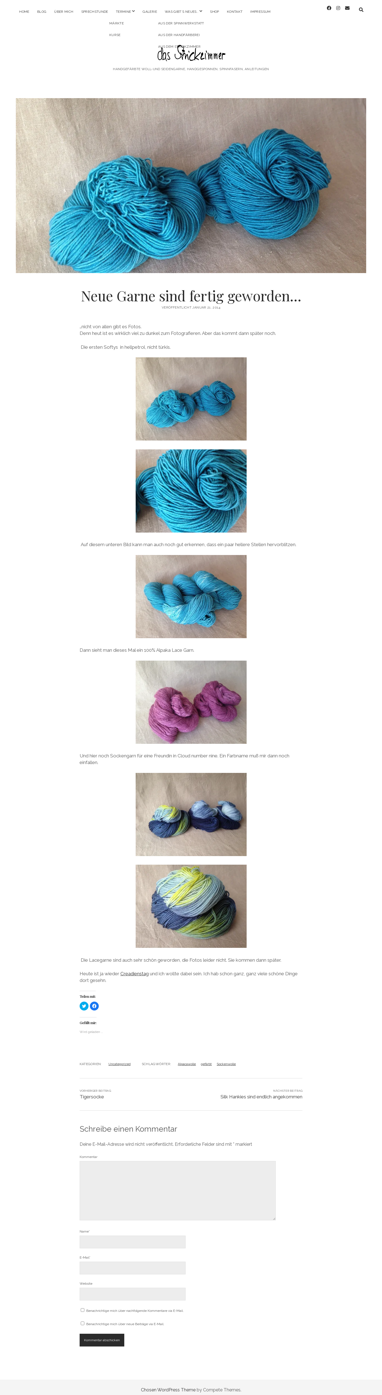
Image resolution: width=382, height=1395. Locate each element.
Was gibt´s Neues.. (181, 12)
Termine (123, 12)
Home (24, 12)
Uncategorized (119, 1059)
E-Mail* (85, 1252)
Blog (41, 12)
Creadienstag (134, 968)
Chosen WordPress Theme (168, 1385)
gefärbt (206, 1059)
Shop (214, 12)
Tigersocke (92, 1091)
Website (86, 1279)
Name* (85, 1226)
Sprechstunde (94, 12)
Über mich (63, 12)
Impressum (260, 12)
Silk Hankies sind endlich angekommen (261, 1091)
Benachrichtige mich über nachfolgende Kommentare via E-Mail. (135, 1306)
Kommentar (88, 1152)
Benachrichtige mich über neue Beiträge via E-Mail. (125, 1319)
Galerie (150, 12)
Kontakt (235, 12)
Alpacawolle (187, 1059)
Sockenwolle (226, 1059)
